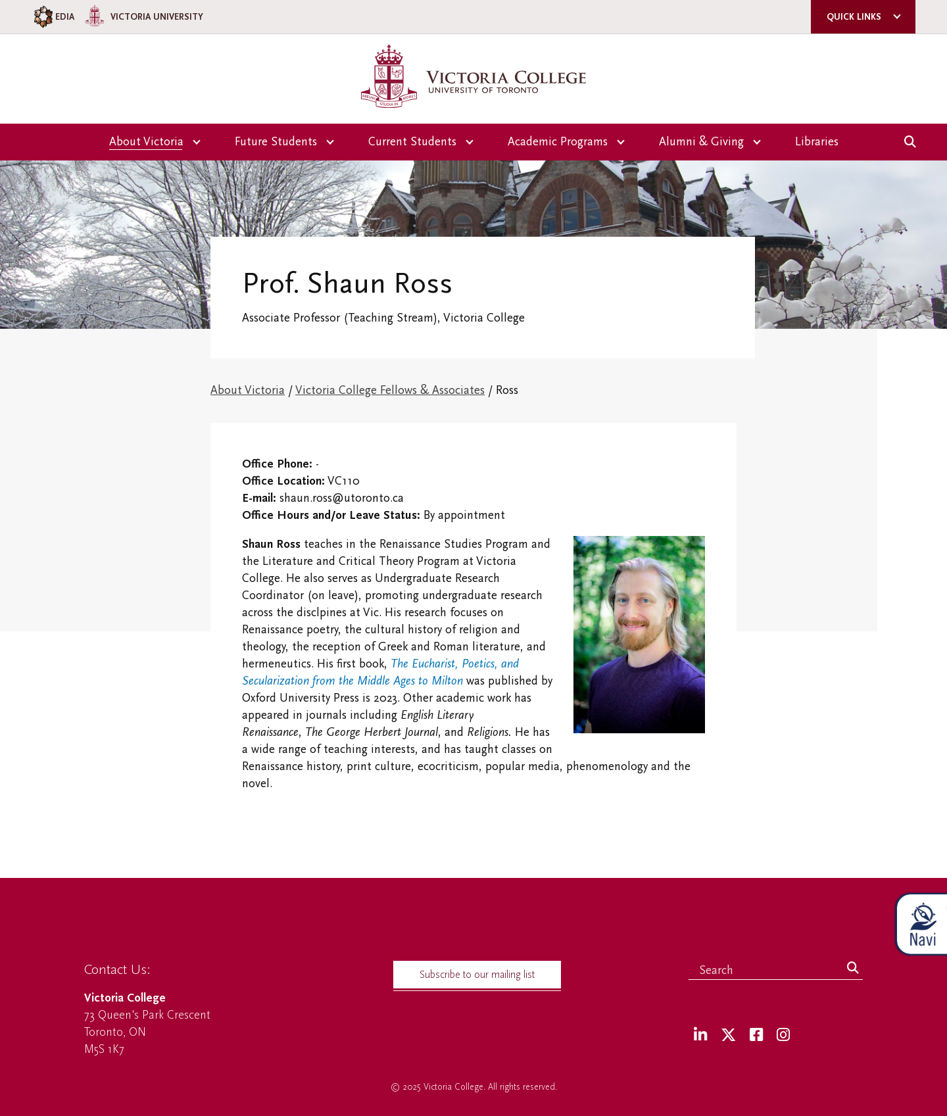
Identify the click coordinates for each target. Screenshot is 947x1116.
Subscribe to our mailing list (477, 975)
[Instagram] (783, 1035)
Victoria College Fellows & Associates (390, 390)
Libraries (816, 142)
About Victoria (247, 390)
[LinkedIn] (700, 1035)
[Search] (853, 969)
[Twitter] (728, 1035)
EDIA (53, 16)
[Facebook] (756, 1035)
